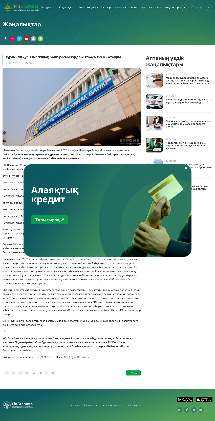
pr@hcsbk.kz (81, 357)
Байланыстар (134, 405)
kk (184, 7)
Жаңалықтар (66, 7)
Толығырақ (49, 219)
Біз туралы (47, 7)
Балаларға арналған (112, 405)
